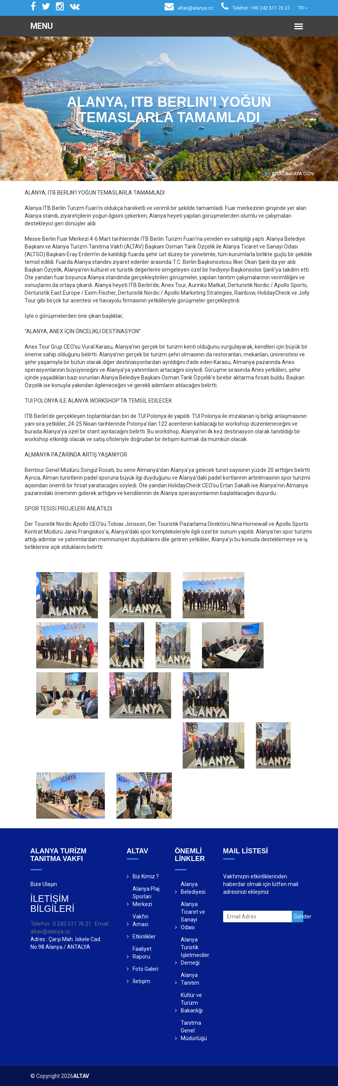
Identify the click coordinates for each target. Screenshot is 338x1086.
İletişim (141, 981)
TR (303, 8)
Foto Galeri (145, 969)
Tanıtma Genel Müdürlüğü (194, 1030)
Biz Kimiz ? (146, 876)
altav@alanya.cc (189, 8)
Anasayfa (95, 132)
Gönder (298, 916)
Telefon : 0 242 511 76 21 (60, 924)
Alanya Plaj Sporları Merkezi (146, 896)
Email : (103, 924)
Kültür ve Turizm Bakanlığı (192, 1003)
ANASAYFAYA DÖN (289, 173)
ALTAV (81, 1076)
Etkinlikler (144, 936)
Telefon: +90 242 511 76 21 (255, 8)
